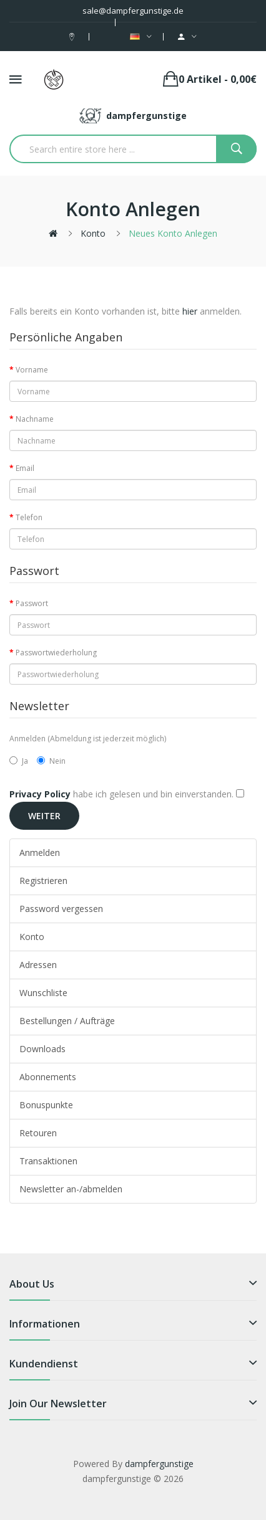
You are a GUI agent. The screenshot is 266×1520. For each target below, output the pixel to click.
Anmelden (39, 852)
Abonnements (47, 1077)
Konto (93, 233)
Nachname (35, 419)
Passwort (32, 603)
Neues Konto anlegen (173, 233)
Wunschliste (43, 993)
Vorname (32, 369)
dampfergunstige (159, 1464)
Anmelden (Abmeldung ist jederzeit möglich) (87, 738)
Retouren (38, 1133)
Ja (18, 761)
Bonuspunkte (46, 1105)
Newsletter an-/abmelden (70, 1189)
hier (189, 311)
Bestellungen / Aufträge (67, 1021)
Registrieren (43, 880)
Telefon (29, 517)
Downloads (42, 1049)
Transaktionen (48, 1161)
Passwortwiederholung (56, 652)
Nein (51, 761)
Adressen (38, 965)
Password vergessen (61, 908)
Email (25, 468)
